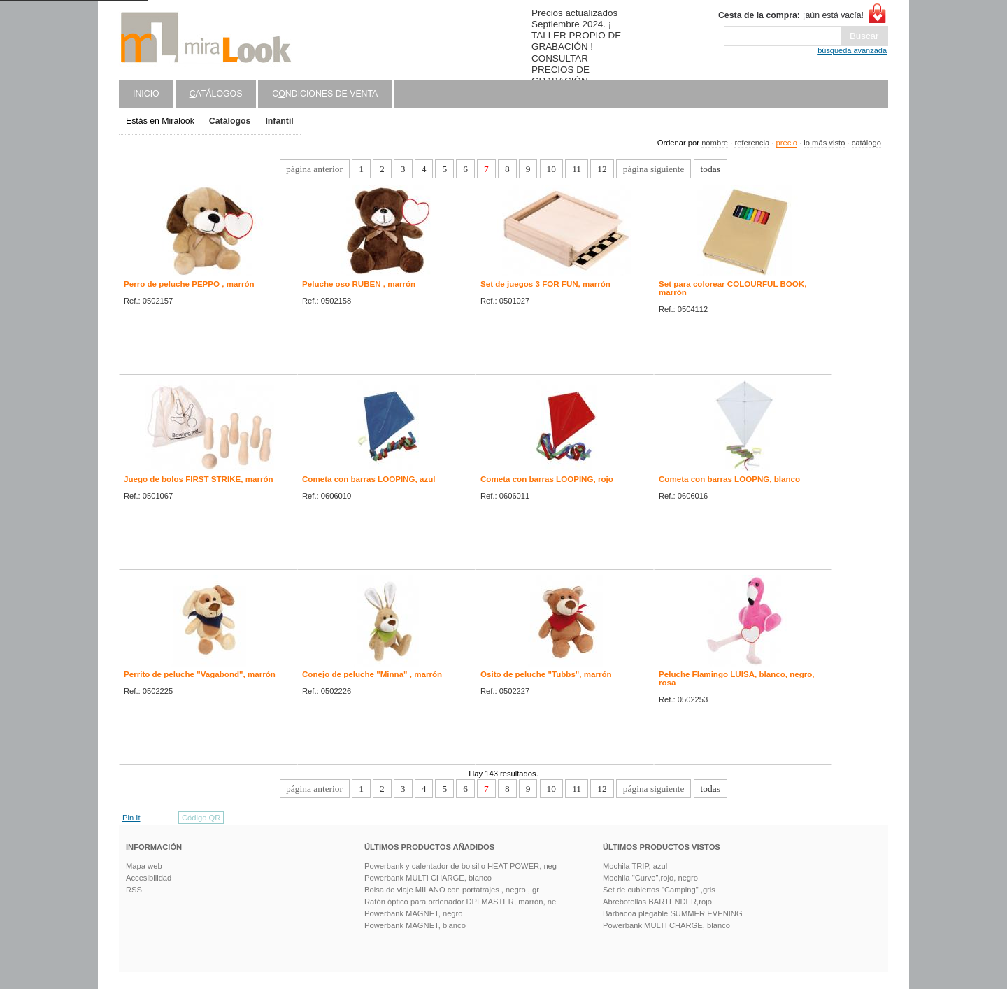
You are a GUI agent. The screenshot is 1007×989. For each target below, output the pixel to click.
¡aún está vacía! (791, 15)
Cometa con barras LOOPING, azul (368, 479)
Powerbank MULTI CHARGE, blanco (428, 878)
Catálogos (230, 121)
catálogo (866, 142)
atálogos (216, 94)
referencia (751, 142)
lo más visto (824, 142)
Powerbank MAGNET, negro (413, 913)
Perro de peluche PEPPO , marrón (189, 284)
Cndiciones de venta (325, 94)
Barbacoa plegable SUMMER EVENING (673, 913)
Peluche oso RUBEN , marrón (358, 284)
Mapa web (144, 866)
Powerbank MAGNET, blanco (415, 925)
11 (576, 169)
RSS (134, 889)
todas (710, 169)
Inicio (146, 94)
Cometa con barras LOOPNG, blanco (729, 479)
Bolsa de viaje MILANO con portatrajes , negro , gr (451, 889)
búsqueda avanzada (852, 50)
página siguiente (654, 169)
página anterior (314, 169)
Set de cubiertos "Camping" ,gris (659, 889)
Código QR (201, 817)
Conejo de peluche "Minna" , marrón (372, 674)
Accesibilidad (148, 878)
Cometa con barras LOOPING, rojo (546, 479)
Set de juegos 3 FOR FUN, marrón (545, 284)
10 (551, 169)
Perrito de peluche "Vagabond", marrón (200, 674)
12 (601, 169)
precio (786, 142)
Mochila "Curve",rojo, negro (650, 878)
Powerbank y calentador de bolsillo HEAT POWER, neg (460, 866)
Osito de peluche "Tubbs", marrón (546, 674)
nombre (714, 142)
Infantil (279, 121)
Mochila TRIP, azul (635, 866)
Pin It (131, 817)
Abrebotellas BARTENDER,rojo (657, 901)
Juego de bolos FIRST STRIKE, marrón (198, 479)
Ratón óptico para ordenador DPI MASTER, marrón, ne (460, 901)
